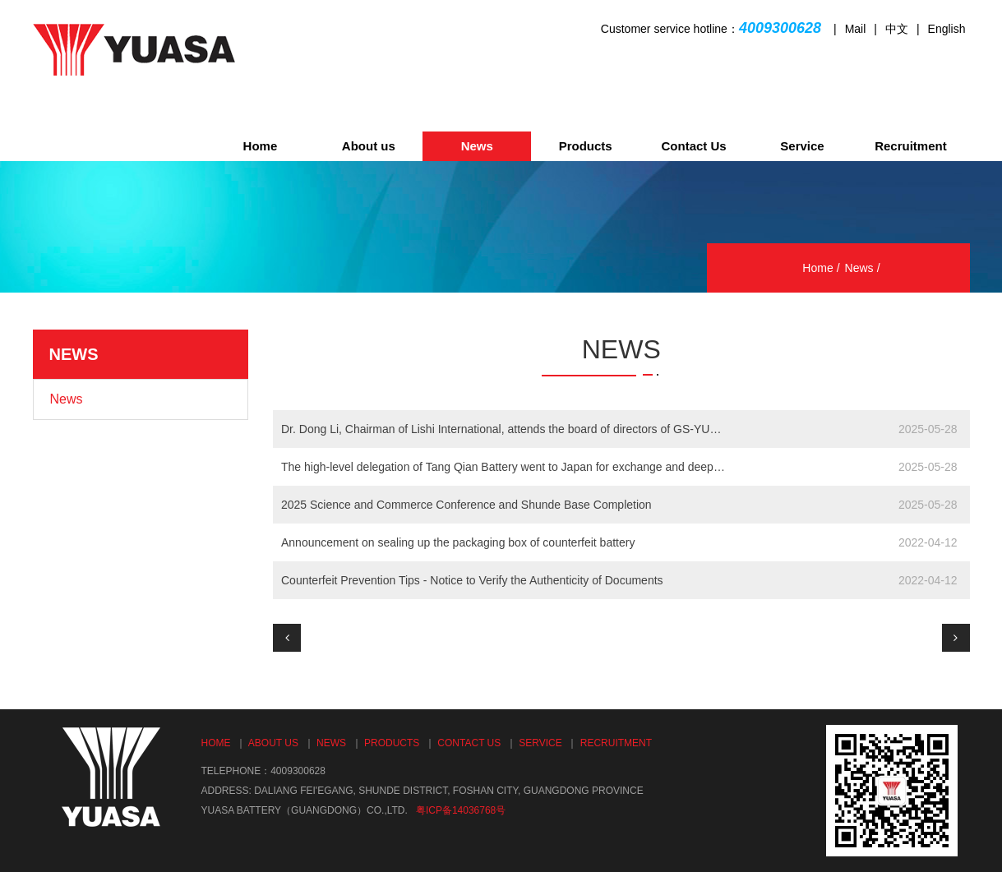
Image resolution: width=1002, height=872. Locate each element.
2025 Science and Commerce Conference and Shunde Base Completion (466, 504)
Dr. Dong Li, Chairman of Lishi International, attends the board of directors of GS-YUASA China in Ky (503, 429)
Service (802, 146)
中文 (896, 28)
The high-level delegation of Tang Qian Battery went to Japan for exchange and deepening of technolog (503, 466)
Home (260, 146)
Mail (855, 28)
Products (585, 146)
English (947, 28)
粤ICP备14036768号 (461, 810)
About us (368, 146)
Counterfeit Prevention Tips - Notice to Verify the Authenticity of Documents (472, 580)
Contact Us (693, 146)
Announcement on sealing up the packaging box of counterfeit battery (458, 542)
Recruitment (911, 146)
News (477, 146)
